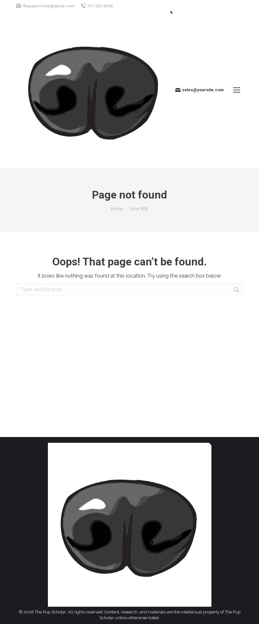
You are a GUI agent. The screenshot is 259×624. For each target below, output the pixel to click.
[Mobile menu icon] (236, 90)
